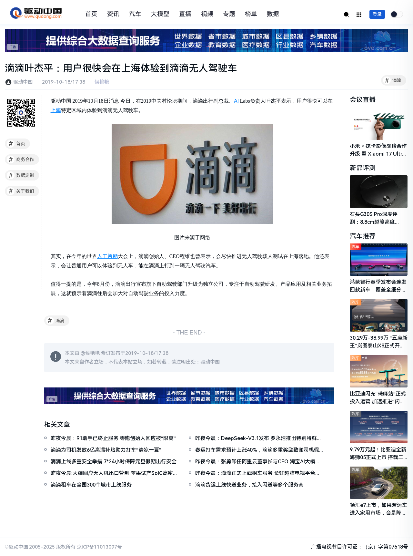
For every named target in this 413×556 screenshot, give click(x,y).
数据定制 (20, 175)
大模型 (160, 14)
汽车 (135, 14)
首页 (91, 14)
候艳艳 (102, 82)
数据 (273, 14)
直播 (185, 14)
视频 (207, 14)
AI (236, 101)
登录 (377, 14)
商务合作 (20, 159)
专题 (229, 14)
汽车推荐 (363, 236)
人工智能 (107, 256)
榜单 (251, 14)
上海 (56, 110)
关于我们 (20, 191)
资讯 (113, 14)
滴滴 (392, 80)
